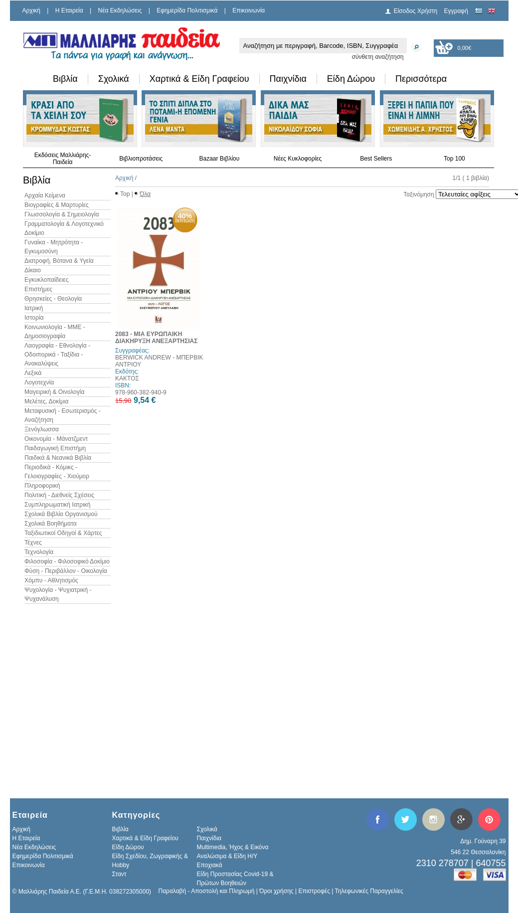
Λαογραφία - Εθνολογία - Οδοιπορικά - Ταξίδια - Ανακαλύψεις (57, 354)
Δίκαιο (32, 270)
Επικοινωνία (248, 10)
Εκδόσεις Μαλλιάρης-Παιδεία (62, 159)
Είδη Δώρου (351, 79)
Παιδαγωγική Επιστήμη (55, 448)
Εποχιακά (209, 865)
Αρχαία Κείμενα (44, 195)
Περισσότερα (421, 79)
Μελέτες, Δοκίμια (46, 401)
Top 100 (454, 158)
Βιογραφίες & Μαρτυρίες (56, 204)
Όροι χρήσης (276, 891)
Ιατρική (33, 308)
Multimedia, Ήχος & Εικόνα (233, 847)
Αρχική (31, 10)
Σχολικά (113, 79)
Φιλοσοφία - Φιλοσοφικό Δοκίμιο (67, 561)
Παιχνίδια (288, 79)
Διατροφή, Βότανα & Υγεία (59, 260)
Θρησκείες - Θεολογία (53, 298)
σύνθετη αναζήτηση (378, 56)
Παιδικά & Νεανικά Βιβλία (57, 457)
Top (125, 193)
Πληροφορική (42, 485)
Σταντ (119, 874)
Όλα (145, 193)
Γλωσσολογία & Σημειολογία (61, 214)
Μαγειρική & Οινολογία (54, 391)
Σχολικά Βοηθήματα (50, 523)
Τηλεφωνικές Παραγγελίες (369, 891)
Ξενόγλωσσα (41, 429)
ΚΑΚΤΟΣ (127, 378)
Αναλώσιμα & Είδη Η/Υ (227, 856)
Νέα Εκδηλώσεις (120, 10)
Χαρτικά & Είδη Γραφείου (199, 79)
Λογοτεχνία (39, 382)
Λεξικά (32, 372)
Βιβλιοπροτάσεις (141, 158)
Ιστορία (33, 317)
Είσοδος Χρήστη (416, 10)
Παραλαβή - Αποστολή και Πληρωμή (207, 891)
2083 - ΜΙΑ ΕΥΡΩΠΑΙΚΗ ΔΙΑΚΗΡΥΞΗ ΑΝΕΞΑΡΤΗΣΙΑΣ (156, 338)
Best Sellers (376, 158)
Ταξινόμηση (418, 194)
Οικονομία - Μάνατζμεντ (56, 438)
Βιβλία (65, 79)
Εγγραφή (456, 10)
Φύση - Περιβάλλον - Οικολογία (65, 570)
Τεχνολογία (38, 551)
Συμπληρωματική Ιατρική (57, 504)
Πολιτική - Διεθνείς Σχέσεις (59, 495)
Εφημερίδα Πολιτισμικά (187, 10)
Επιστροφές (314, 891)
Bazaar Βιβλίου (219, 158)
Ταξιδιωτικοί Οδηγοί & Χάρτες (63, 533)
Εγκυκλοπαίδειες (46, 279)
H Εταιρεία (69, 10)
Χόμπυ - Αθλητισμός (51, 580)
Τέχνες (33, 542)
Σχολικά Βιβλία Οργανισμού (60, 514)
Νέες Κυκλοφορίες (298, 158)
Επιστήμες (38, 289)
